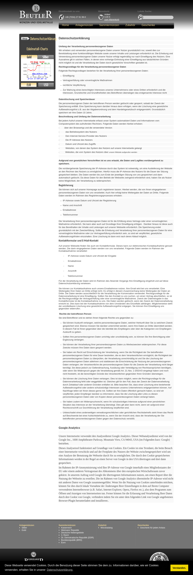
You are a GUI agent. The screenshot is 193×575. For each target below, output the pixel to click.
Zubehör (130, 25)
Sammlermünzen (109, 25)
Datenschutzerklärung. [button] (60, 569)
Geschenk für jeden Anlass (152, 527)
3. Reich (65, 535)
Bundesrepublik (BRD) (71, 540)
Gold (29, 57)
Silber (45, 57)
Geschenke (148, 25)
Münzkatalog (107, 527)
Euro (63, 542)
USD (46, 85)
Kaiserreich (66, 527)
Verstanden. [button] (179, 568)
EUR (29, 85)
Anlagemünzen (84, 25)
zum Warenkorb (111, 19)
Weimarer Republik (70, 530)
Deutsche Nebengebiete (72, 532)
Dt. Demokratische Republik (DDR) (77, 537)
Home (65, 25)
